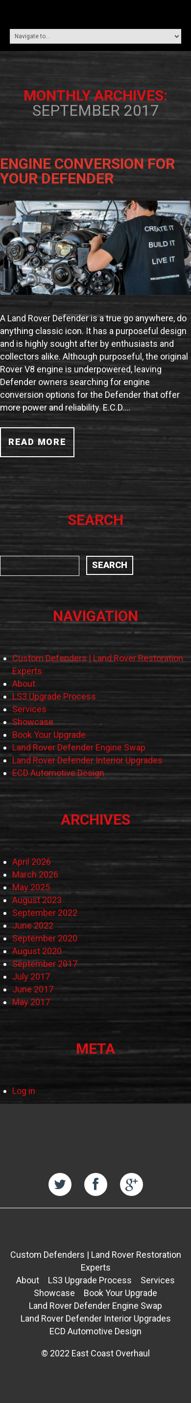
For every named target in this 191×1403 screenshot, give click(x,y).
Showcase (32, 722)
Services (29, 709)
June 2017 (32, 989)
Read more (37, 442)
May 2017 (31, 1002)
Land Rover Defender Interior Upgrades (87, 760)
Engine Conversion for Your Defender (87, 171)
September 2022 (44, 913)
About (23, 683)
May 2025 (31, 887)
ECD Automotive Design (58, 773)
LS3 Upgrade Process (54, 696)
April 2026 (31, 862)
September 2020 (44, 938)
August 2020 (37, 951)
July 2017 (31, 976)
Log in (23, 1091)
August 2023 (37, 900)
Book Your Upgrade (49, 734)
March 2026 (35, 874)
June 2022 (32, 925)
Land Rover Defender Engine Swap (78, 747)
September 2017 (44, 964)
